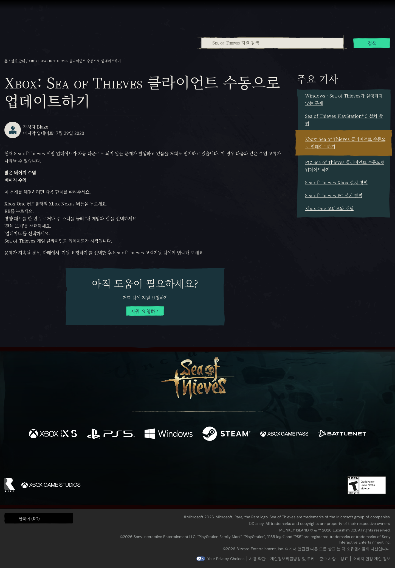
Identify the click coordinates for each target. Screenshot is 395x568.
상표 (344, 558)
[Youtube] (196, 460)
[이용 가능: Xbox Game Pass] (284, 434)
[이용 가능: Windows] (168, 434)
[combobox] (272, 43)
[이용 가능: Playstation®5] (110, 434)
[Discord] (220, 461)
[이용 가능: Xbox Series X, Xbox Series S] (52, 434)
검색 (372, 43)
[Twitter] (157, 460)
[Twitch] (173, 461)
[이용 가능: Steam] (226, 434)
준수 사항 (327, 558)
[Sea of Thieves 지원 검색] (272, 43)
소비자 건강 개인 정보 (372, 558)
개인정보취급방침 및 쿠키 (292, 558)
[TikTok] (235, 461)
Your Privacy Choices (225, 558)
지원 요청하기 (145, 311)
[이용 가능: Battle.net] (342, 434)
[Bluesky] (250, 461)
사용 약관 (257, 558)
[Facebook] (142, 460)
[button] (38, 518)
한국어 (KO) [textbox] (29, 518)
